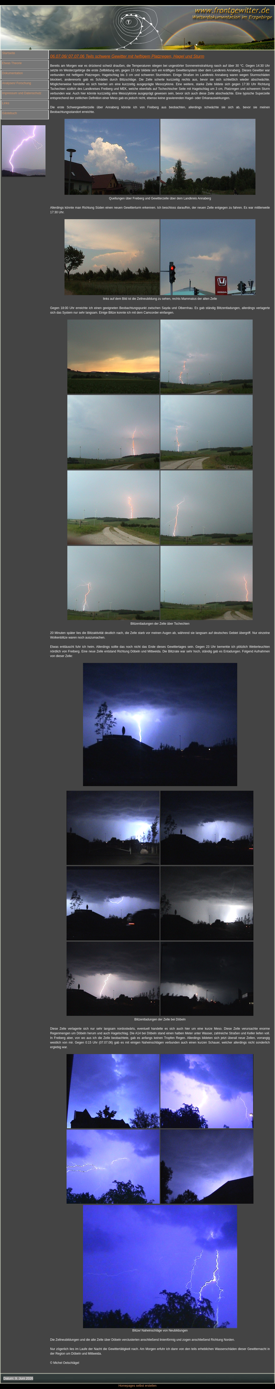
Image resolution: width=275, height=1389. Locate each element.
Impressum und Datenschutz (21, 93)
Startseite (8, 53)
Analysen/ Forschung (16, 83)
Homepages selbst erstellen (137, 1385)
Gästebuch (9, 113)
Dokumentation (12, 73)
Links (5, 103)
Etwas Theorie (12, 63)
